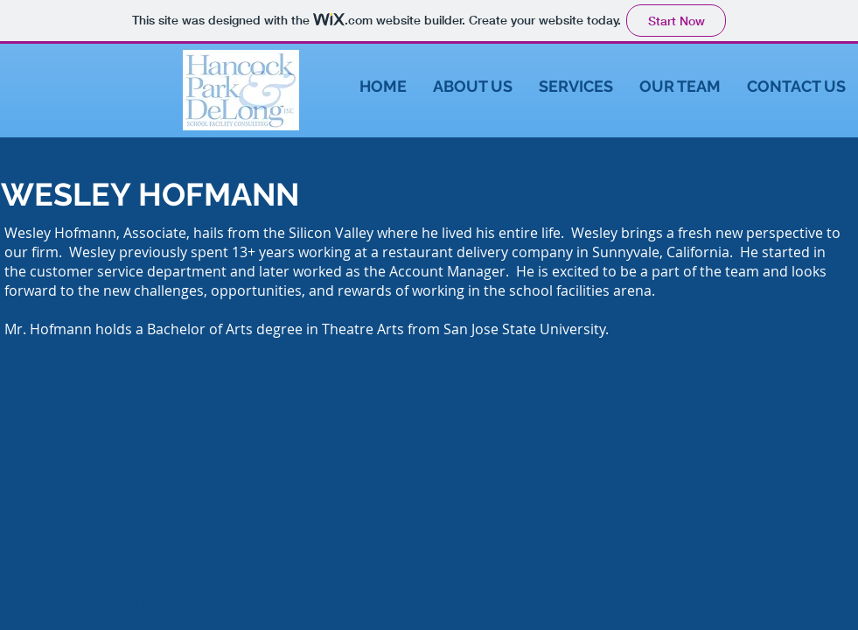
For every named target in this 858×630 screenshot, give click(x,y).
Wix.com (389, 601)
